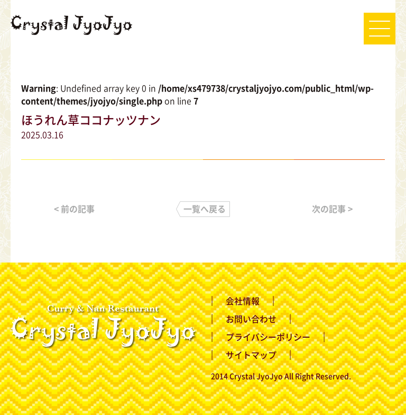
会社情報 (243, 300)
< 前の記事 (74, 208)
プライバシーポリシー (268, 336)
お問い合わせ (251, 318)
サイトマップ (251, 354)
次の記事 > (332, 208)
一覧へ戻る (204, 208)
